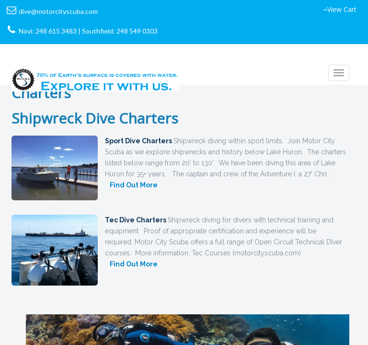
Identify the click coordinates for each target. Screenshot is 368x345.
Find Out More (134, 185)
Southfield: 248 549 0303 (120, 31)
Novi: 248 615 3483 (48, 31)
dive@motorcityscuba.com (58, 11)
